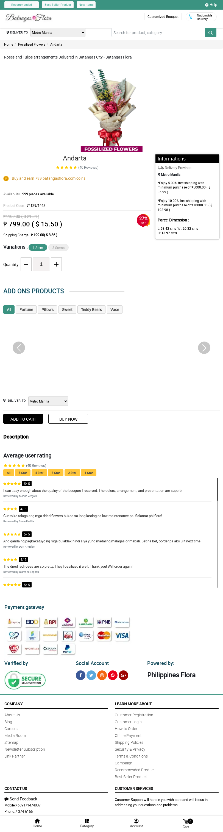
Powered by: (159, 661)
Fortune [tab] (26, 309)
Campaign (123, 761)
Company (13, 702)
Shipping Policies (129, 740)
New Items (86, 4)
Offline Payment (128, 733)
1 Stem (38, 247)
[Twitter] (91, 673)
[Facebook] (80, 673)
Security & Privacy (130, 747)
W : (184, 228)
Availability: (27, 194)
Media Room (15, 733)
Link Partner (14, 754)
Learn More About (133, 702)
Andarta (56, 44)
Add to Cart (23, 419)
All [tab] (9, 309)
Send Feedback (20, 797)
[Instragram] (102, 673)
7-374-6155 (24, 809)
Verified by (15, 661)
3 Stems (58, 247)
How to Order (126, 727)
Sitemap (11, 740)
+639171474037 (28, 803)
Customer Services (134, 786)
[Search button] (210, 32)
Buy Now (68, 419)
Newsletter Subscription (24, 747)
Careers (11, 727)
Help (211, 5)
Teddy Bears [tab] (91, 309)
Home (8, 44)
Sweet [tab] (67, 309)
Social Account (91, 661)
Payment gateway (21, 606)
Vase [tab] (114, 309)
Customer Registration (134, 713)
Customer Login (128, 720)
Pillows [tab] (47, 309)
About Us (12, 713)
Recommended (21, 4)
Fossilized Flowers (31, 44)
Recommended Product (135, 768)
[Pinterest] (113, 673)
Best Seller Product (57, 4)
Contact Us (15, 786)
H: (204, 228)
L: (166, 228)
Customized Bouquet (162, 16)
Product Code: (23, 205)
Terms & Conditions (131, 754)
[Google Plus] (123, 673)
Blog (8, 720)
